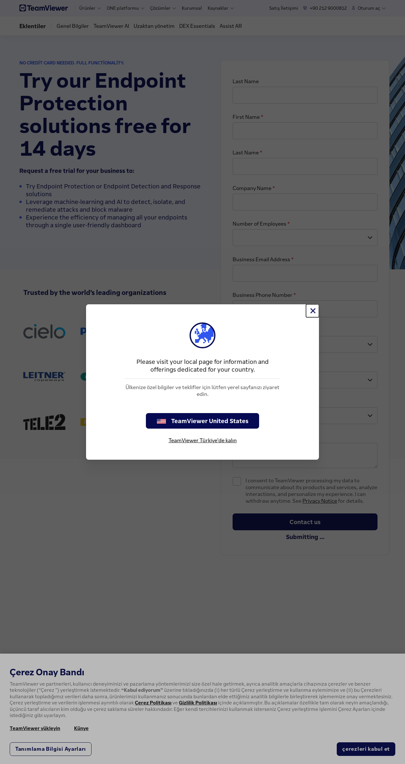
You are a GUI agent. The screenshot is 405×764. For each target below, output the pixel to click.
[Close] (312, 310)
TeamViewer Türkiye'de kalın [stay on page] (203, 440)
